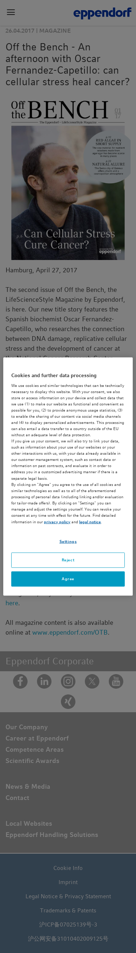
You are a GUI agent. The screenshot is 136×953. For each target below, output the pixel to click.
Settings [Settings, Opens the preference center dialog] (68, 541)
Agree (68, 578)
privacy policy (57, 521)
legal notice (90, 521)
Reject (68, 559)
